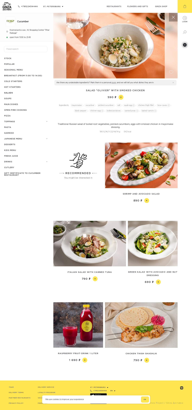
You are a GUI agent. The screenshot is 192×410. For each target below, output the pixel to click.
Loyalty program (46, 392)
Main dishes (11, 104)
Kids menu (10, 150)
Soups (7, 98)
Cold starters (13, 81)
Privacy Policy (16, 403)
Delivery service (46, 387)
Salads (8, 93)
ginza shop (161, 6)
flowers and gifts (137, 6)
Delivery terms (16, 392)
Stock (7, 58)
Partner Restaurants (20, 398)
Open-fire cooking (15, 110)
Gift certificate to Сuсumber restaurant (22, 174)
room (113, 82)
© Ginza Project (155, 403)
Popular (9, 64)
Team (11, 387)
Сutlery (9, 167)
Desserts (9, 144)
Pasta (7, 127)
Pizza (7, 116)
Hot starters (12, 87)
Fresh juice (11, 156)
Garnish (9, 133)
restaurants (114, 6)
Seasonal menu (13, 70)
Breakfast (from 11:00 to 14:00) (23, 75)
